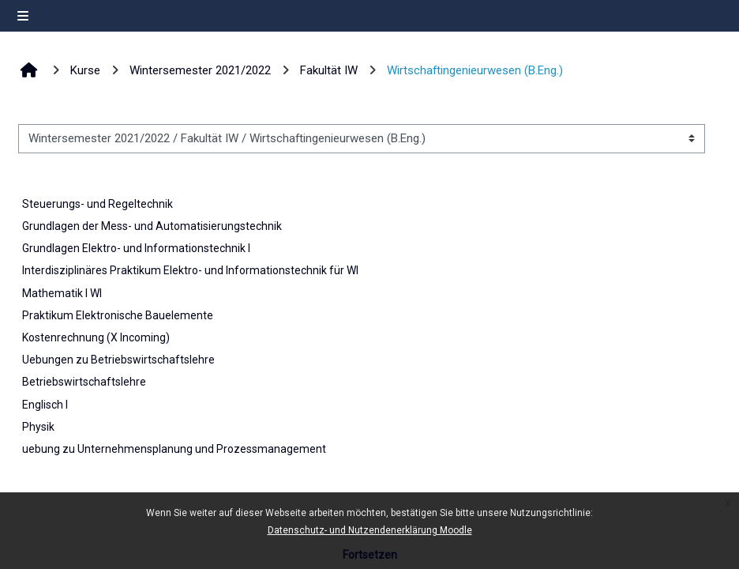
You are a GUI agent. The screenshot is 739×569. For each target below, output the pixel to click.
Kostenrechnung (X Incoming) (96, 337)
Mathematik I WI (62, 293)
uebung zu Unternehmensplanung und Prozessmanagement (174, 449)
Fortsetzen (370, 554)
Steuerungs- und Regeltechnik (97, 204)
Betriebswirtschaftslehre (84, 381)
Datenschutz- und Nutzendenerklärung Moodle (370, 530)
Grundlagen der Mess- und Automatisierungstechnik (152, 226)
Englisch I (45, 404)
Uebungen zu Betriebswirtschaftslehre (118, 359)
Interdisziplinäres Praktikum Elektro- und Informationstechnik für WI (190, 270)
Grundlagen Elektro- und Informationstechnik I (136, 248)
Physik (38, 426)
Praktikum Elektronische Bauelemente (117, 315)
